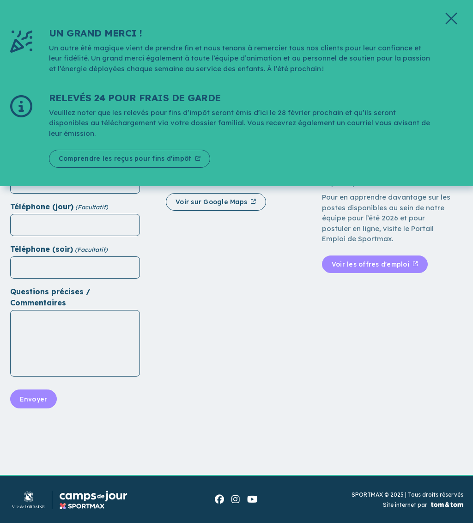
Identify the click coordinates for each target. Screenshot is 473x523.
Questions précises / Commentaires (50, 297)
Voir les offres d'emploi (372, 264)
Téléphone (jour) (41, 206)
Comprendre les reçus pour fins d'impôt (127, 158)
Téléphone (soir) (41, 249)
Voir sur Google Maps (213, 202)
